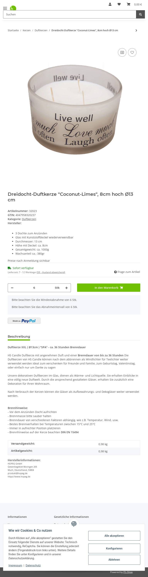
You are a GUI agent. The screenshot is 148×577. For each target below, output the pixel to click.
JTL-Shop (128, 572)
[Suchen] (69, 14)
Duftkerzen (29, 219)
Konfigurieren (113, 548)
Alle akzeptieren (113, 535)
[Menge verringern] (12, 288)
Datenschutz (34, 565)
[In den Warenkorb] (11, 41)
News (11, 524)
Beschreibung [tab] (19, 336)
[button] (110, 4)
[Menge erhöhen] (66, 288)
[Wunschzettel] (119, 4)
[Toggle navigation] (5, 6)
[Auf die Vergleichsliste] (122, 52)
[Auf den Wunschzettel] (132, 52)
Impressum (16, 565)
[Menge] (34, 288)
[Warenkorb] (134, 4)
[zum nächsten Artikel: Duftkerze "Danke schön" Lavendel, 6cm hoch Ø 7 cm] (136, 30)
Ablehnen (113, 559)
